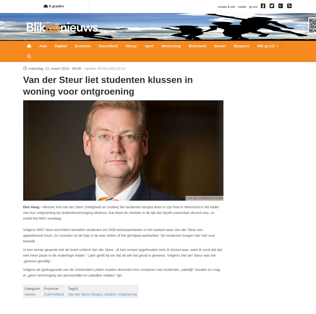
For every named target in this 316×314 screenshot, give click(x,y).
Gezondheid (108, 46)
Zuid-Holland (54, 294)
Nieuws (220, 46)
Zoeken (29, 56)
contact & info (226, 7)
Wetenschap (171, 46)
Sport (149, 46)
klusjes (97, 294)
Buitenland (197, 46)
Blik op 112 (267, 46)
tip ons (253, 7)
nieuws (30, 294)
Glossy (131, 46)
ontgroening (127, 294)
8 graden (54, 6)
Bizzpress (241, 46)
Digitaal (61, 46)
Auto (43, 46)
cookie (242, 7)
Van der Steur (79, 294)
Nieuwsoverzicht (29, 46)
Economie (83, 46)
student (110, 294)
